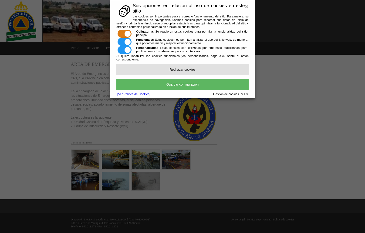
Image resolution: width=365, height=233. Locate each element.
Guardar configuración (182, 84)
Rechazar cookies (182, 69)
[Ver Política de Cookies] (133, 94)
